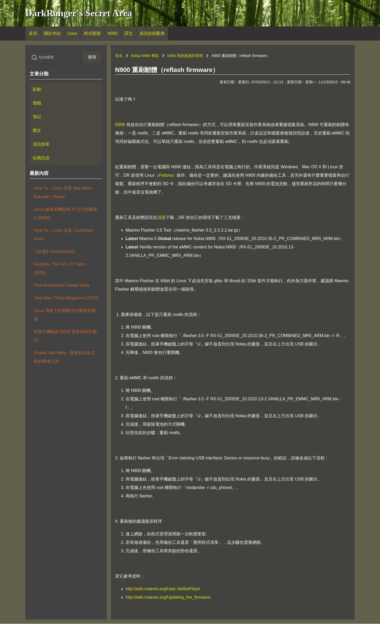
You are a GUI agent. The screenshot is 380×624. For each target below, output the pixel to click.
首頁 (118, 56)
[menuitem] (33, 33)
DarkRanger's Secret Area (78, 13)
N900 (120, 124)
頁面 (161, 217)
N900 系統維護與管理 (185, 56)
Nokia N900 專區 (145, 56)
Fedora (165, 175)
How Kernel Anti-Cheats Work (61, 285)
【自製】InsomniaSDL (55, 251)
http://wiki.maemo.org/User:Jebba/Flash (163, 589)
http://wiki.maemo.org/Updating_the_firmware (168, 597)
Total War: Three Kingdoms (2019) (66, 298)
